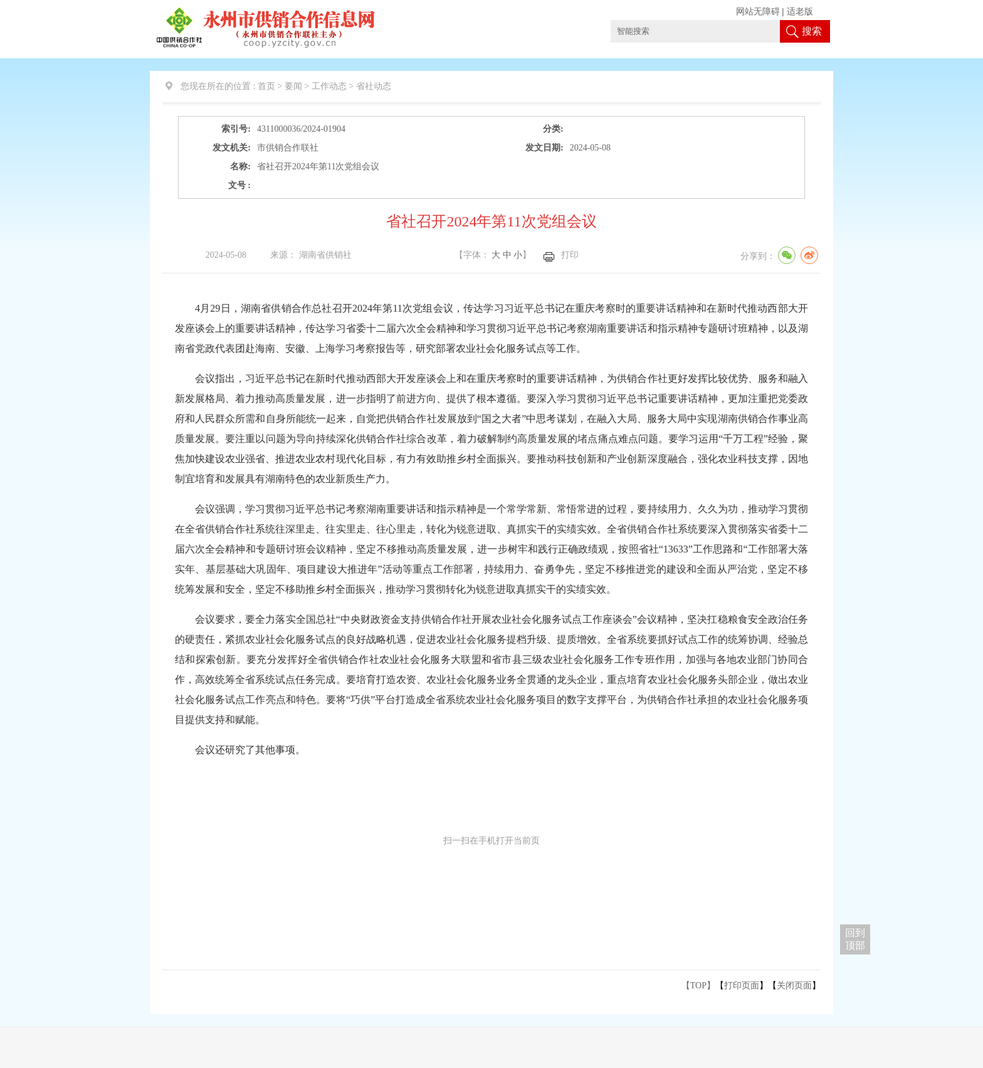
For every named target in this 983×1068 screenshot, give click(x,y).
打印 (570, 255)
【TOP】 (698, 985)
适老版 (800, 11)
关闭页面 (794, 985)
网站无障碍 (758, 11)
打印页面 (741, 985)
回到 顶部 (855, 939)
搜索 (812, 31)
